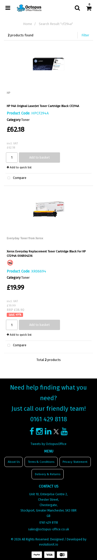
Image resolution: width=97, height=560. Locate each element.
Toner (25, 120)
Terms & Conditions (41, 462)
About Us (14, 462)
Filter (85, 35)
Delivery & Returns (47, 474)
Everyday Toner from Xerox (25, 238)
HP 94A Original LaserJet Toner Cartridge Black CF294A (43, 106)
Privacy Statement (75, 462)
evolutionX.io (48, 544)
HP (8, 93)
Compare (15, 178)
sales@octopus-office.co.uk (48, 529)
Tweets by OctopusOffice (48, 444)
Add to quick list (19, 167)
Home (27, 24)
